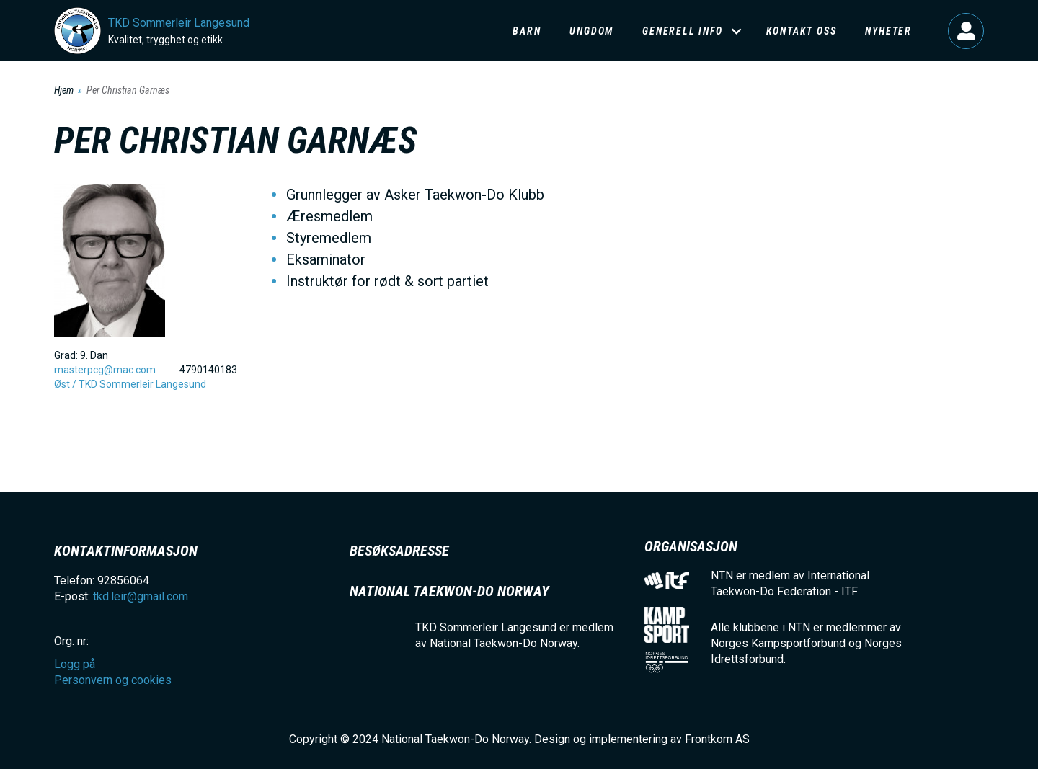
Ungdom (591, 31)
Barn (527, 31)
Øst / (66, 384)
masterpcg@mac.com (105, 369)
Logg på (966, 31)
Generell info (682, 31)
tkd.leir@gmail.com (140, 596)
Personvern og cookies (113, 680)
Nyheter (888, 31)
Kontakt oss (801, 31)
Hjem (64, 90)
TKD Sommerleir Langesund (178, 23)
